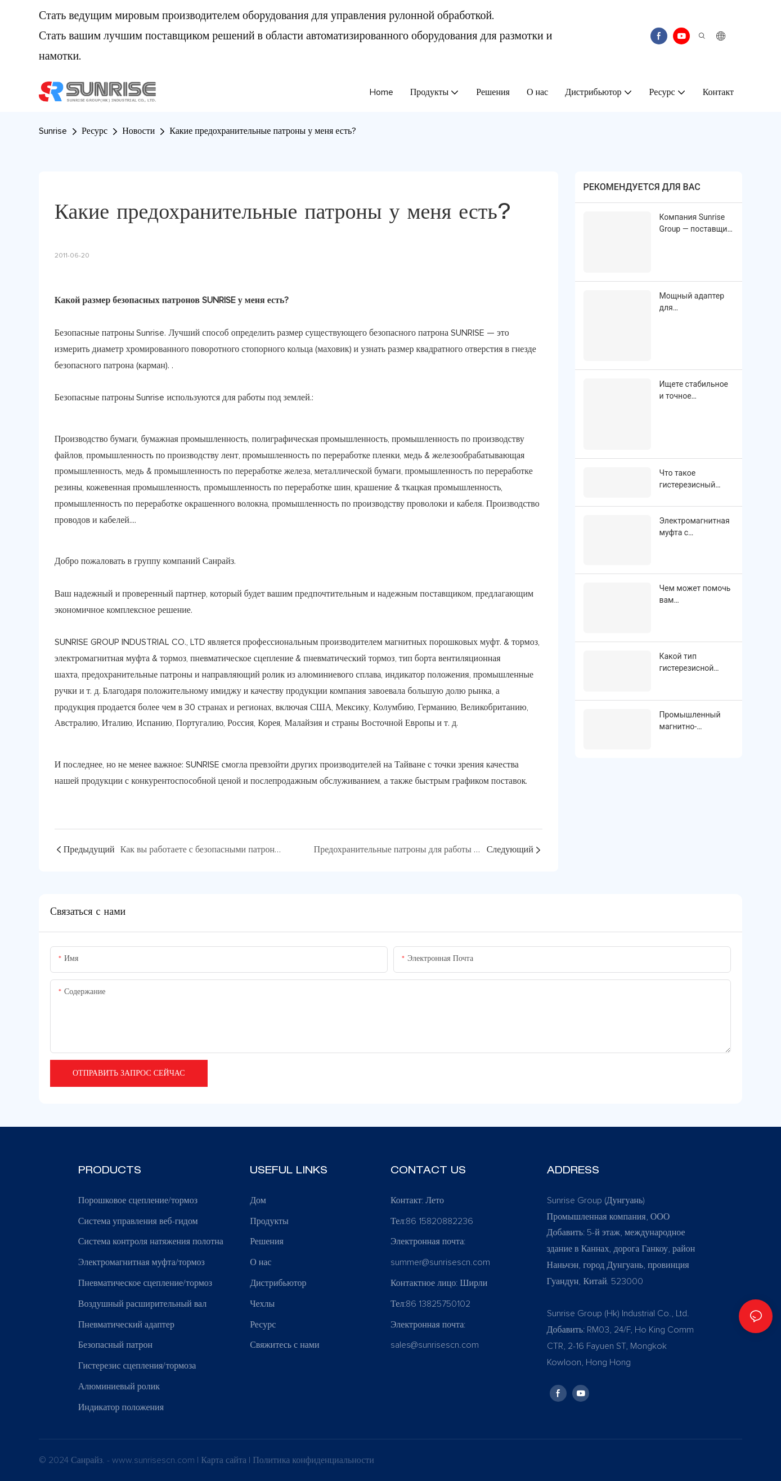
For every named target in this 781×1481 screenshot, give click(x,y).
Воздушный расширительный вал (142, 1303)
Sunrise (53, 131)
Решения (267, 1241)
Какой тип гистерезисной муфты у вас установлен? (686, 661)
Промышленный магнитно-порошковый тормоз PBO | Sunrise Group (690, 719)
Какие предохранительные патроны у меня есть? (262, 131)
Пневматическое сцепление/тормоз (145, 1283)
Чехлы (262, 1303)
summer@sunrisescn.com (441, 1262)
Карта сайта (225, 1460)
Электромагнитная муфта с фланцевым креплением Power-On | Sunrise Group (695, 526)
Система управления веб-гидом (138, 1221)
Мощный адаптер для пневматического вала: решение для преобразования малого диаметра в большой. (695, 302)
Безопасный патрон (115, 1344)
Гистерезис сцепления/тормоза (137, 1365)
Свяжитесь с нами (284, 1344)
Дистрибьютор (278, 1283)
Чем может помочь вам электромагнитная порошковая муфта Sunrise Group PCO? (695, 593)
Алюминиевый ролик (119, 1386)
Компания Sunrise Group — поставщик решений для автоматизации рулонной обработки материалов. (695, 224)
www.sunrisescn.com (154, 1460)
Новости (138, 131)
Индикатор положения (121, 1407)
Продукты (269, 1221)
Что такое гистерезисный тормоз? (687, 478)
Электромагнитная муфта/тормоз (141, 1262)
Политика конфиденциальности (313, 1460)
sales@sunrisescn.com (435, 1344)
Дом (258, 1200)
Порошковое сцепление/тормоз (138, 1200)
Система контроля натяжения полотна (150, 1241)
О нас (260, 1262)
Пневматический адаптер (126, 1324)
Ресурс (94, 131)
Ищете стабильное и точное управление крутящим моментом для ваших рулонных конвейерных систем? (694, 390)
